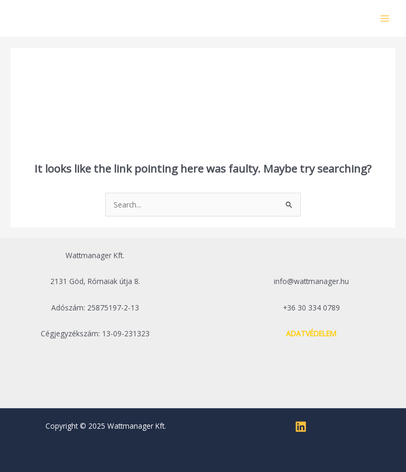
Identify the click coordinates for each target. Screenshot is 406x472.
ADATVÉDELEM (311, 333)
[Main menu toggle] (385, 18)
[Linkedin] (301, 426)
